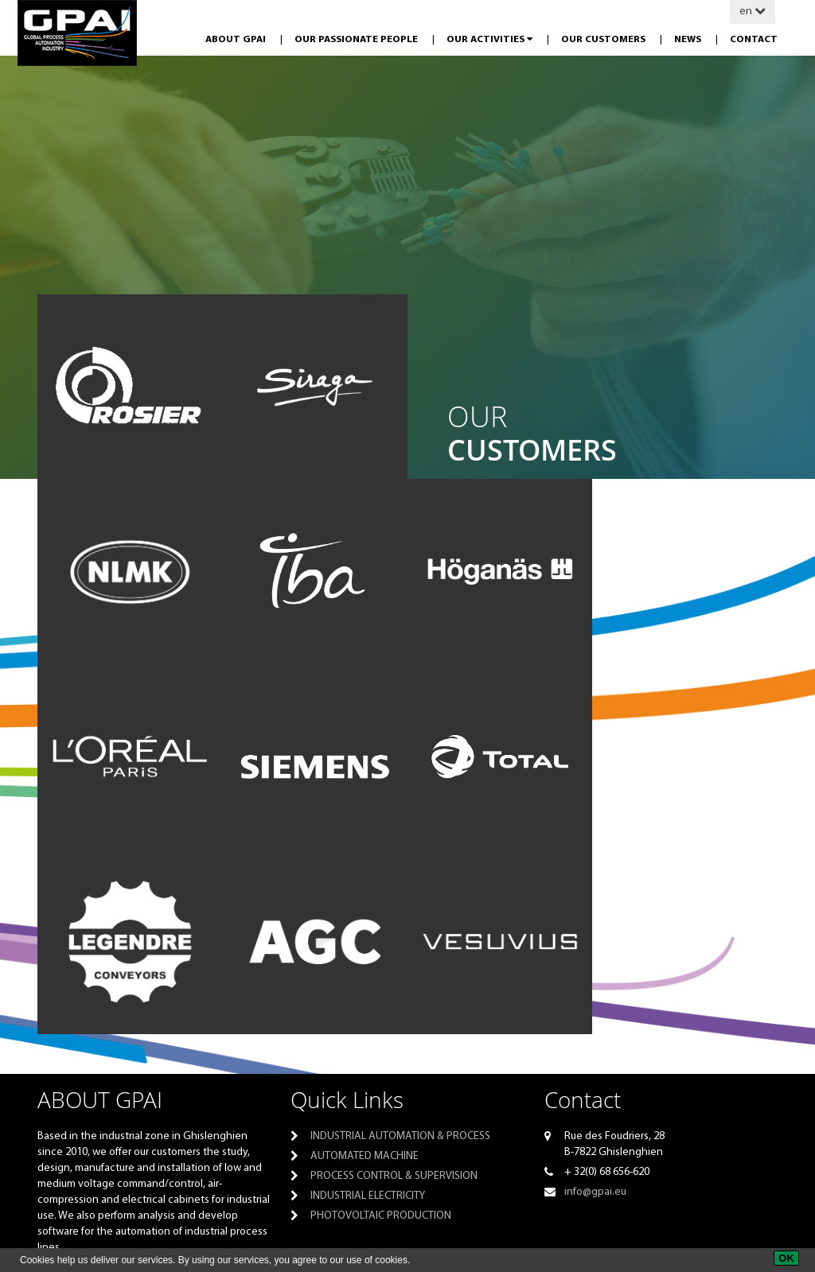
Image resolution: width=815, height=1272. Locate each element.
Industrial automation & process (400, 1136)
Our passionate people (357, 40)
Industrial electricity (367, 1196)
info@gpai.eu (595, 1192)
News (689, 40)
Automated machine (364, 1156)
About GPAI (236, 40)
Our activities (490, 39)
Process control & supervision (394, 1176)
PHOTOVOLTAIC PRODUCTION (380, 1216)
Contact (754, 40)
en (752, 11)
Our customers (604, 40)
